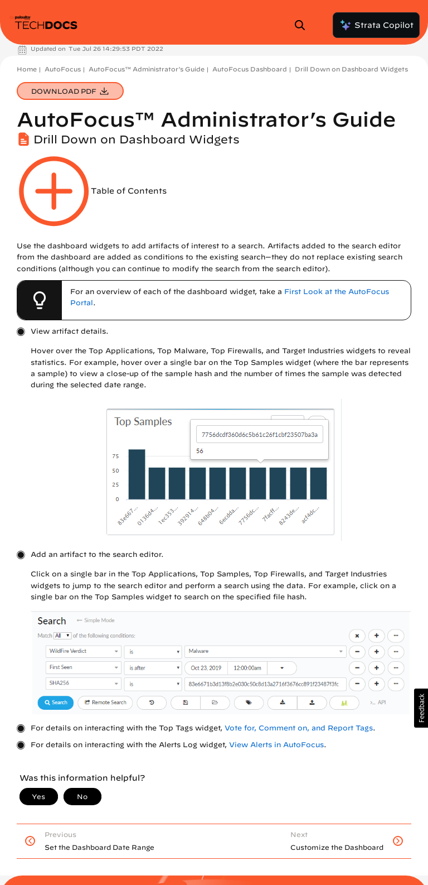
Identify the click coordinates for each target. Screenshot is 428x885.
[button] (421, 708)
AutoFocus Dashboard (249, 69)
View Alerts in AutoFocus (276, 744)
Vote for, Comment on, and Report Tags (299, 728)
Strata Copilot (376, 25)
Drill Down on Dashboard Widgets (351, 69)
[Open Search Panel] (303, 25)
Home (27, 69)
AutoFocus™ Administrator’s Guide (147, 69)
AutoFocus (63, 69)
